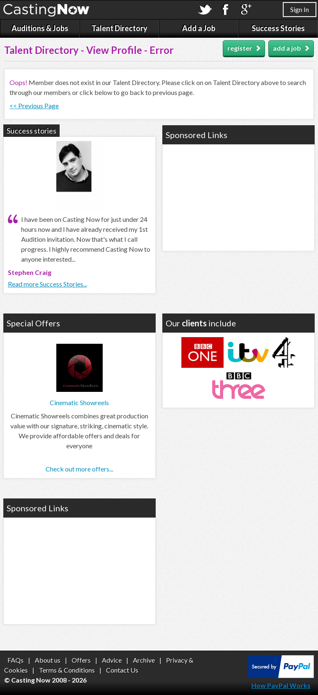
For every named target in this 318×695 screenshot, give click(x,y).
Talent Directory (119, 28)
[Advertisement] (238, 196)
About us (47, 660)
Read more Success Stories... (47, 284)
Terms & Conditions (67, 670)
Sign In (299, 9)
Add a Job (198, 28)
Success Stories (278, 28)
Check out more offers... (79, 469)
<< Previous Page (34, 105)
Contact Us (122, 670)
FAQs (15, 660)
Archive (144, 660)
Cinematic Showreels (79, 402)
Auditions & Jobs (40, 28)
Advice (112, 660)
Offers (81, 660)
